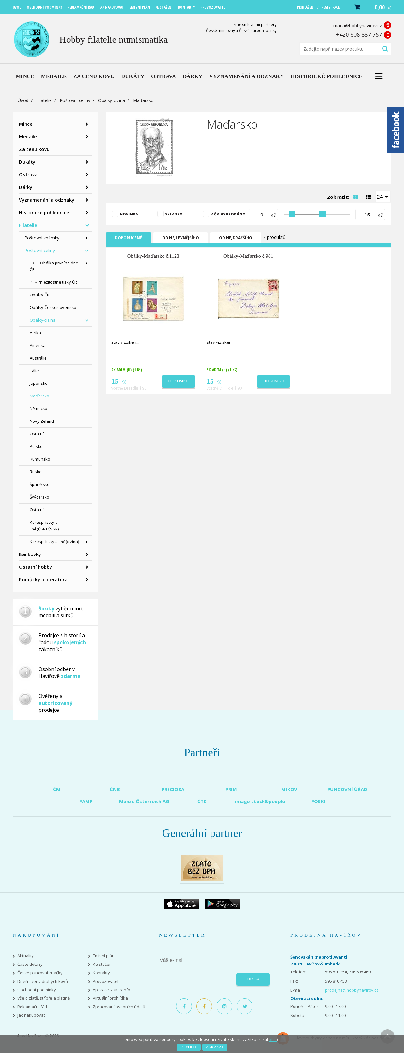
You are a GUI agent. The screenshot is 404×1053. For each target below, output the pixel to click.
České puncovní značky (39, 973)
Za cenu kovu (34, 149)
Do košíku (178, 381)
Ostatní (37, 434)
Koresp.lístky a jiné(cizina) (54, 541)
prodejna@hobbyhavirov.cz (351, 990)
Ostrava (28, 174)
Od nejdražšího (235, 237)
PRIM (231, 789)
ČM (57, 789)
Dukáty (27, 162)
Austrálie (38, 358)
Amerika (37, 345)
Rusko (36, 472)
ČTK (202, 801)
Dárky (25, 187)
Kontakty (101, 973)
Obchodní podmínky (36, 990)
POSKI (318, 801)
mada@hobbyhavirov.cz (357, 25)
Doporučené (128, 237)
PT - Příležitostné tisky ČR (53, 282)
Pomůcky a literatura (43, 579)
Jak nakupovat (31, 1015)
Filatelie (44, 100)
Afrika (35, 333)
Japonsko (39, 383)
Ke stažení (103, 964)
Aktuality (25, 955)
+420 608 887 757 (359, 34)
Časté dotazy (30, 964)
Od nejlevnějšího (180, 237)
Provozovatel (105, 981)
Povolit (189, 1047)
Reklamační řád (32, 1006)
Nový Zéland (42, 421)
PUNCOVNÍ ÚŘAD (347, 789)
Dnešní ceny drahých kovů (42, 981)
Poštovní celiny (75, 100)
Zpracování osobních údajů (119, 1006)
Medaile (28, 136)
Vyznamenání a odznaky (46, 200)
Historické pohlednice (44, 212)
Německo (38, 408)
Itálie (34, 370)
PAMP (85, 801)
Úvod (23, 100)
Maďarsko (39, 396)
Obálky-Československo (53, 307)
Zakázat (214, 1047)
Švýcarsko (39, 497)
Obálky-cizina (111, 100)
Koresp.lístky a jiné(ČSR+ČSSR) (44, 525)
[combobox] (383, 196)
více (273, 1039)
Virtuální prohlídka (110, 998)
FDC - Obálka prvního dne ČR (54, 266)
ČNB (115, 789)
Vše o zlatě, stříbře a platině (43, 998)
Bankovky (30, 554)
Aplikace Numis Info (111, 990)
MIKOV (289, 789)
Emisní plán (104, 955)
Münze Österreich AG (144, 801)
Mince (26, 124)
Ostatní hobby (35, 567)
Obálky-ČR (40, 295)
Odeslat (253, 979)
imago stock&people (260, 801)
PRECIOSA (173, 789)
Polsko (36, 446)
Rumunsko (40, 459)
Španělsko (40, 484)
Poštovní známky (41, 238)
